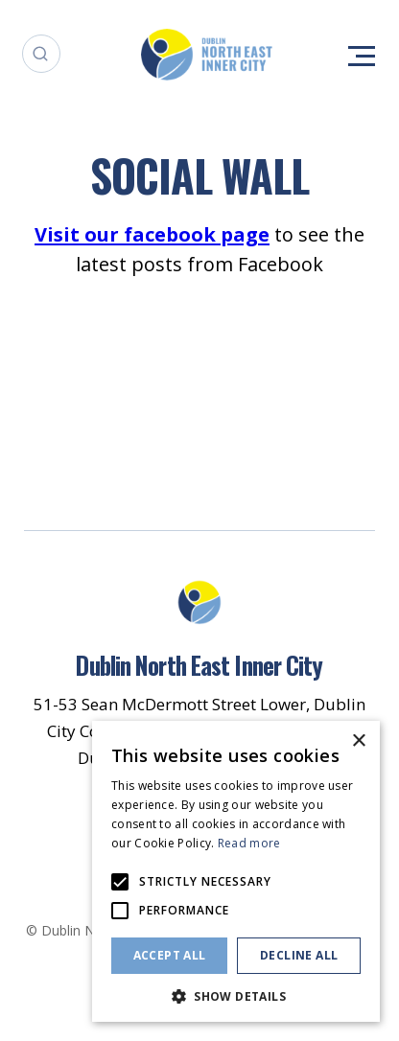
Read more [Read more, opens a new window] (249, 843)
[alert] (236, 871)
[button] (236, 994)
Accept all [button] (169, 955)
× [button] (358, 741)
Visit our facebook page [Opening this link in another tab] (152, 234)
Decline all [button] (299, 955)
